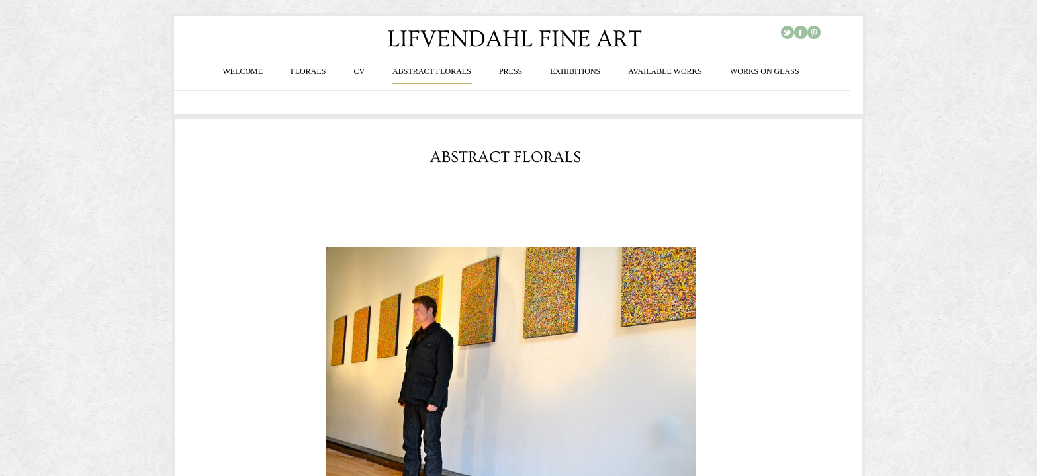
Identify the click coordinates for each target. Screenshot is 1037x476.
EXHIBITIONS (575, 71)
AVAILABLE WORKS (665, 71)
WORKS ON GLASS (764, 71)
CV (359, 71)
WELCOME (242, 71)
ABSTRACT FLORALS (431, 71)
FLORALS (308, 71)
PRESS (510, 71)
